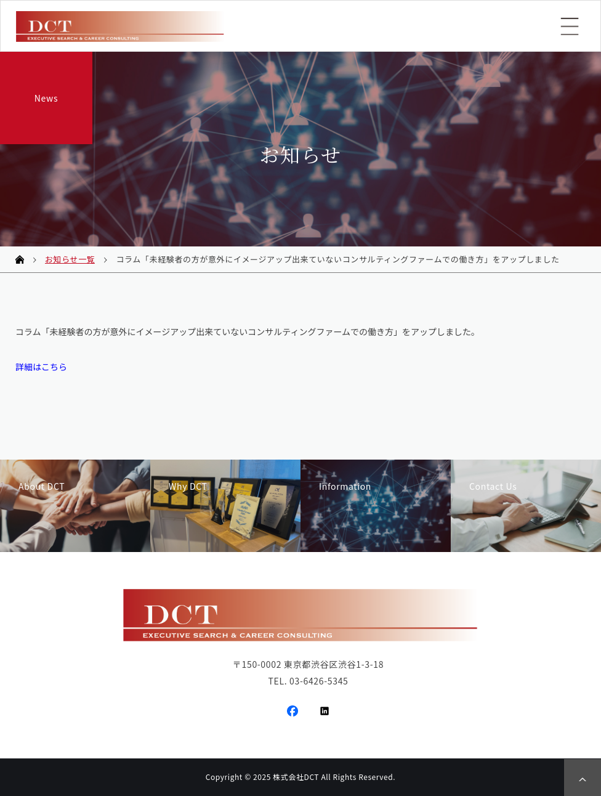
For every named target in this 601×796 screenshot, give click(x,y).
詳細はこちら (41, 366)
